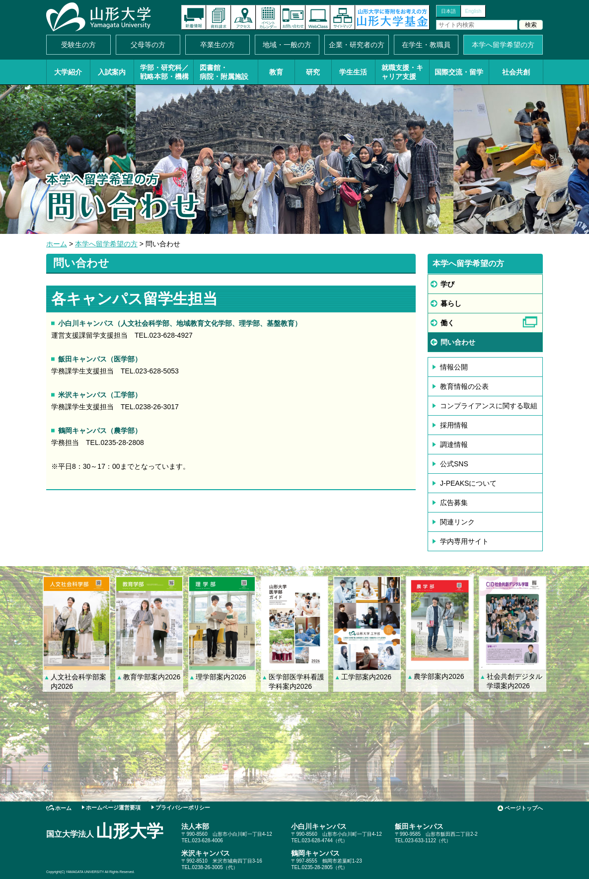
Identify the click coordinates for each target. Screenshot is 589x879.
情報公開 (454, 367)
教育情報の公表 (464, 386)
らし (451, 303)
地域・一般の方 (287, 45)
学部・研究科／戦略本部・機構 (164, 72)
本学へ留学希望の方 (503, 45)
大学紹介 (68, 72)
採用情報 (454, 425)
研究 (313, 72)
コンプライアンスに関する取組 (488, 406)
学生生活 (353, 72)
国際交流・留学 (459, 72)
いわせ (458, 342)
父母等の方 (148, 45)
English (473, 11)
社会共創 (516, 72)
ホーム (56, 244)
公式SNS (454, 464)
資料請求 (218, 17)
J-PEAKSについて (468, 483)
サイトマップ (342, 17)
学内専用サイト (464, 541)
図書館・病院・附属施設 (224, 72)
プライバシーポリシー (182, 807)
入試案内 (112, 72)
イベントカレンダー (268, 17)
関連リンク (457, 522)
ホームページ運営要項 (113, 807)
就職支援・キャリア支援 (402, 72)
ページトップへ (524, 808)
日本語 (448, 11)
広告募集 (454, 503)
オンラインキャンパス (317, 17)
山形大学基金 (392, 17)
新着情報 (193, 17)
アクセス (243, 17)
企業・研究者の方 (356, 45)
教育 (276, 72)
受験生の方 (78, 45)
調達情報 (454, 444)
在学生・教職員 (426, 45)
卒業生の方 (217, 45)
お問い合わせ (293, 17)
